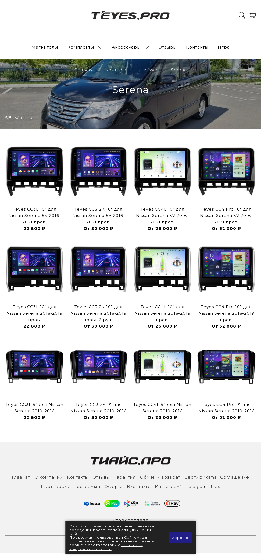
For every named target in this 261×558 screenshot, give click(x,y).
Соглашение (234, 481)
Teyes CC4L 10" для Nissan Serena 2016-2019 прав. (162, 318)
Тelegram (196, 491)
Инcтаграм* (168, 491)
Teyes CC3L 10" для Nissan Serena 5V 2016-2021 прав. (34, 220)
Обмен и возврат (160, 481)
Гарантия (125, 481)
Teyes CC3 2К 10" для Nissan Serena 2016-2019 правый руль (98, 318)
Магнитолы (44, 49)
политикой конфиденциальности (106, 547)
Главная (83, 74)
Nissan (151, 74)
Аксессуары (126, 49)
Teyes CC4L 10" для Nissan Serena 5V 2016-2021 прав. (162, 220)
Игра (224, 49)
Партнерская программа (70, 491)
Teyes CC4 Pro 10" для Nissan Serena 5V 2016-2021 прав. (226, 220)
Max (215, 491)
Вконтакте (139, 491)
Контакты (197, 49)
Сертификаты (200, 481)
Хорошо (179, 538)
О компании (49, 481)
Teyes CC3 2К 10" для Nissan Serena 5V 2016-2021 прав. (98, 220)
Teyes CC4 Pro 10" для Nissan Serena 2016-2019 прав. (226, 318)
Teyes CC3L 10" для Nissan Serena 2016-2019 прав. (34, 318)
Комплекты (80, 49)
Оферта (113, 491)
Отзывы (167, 49)
